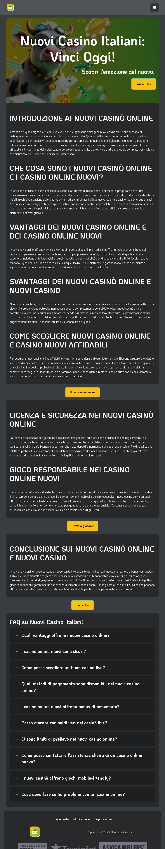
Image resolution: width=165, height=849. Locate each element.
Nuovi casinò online (82, 392)
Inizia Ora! (82, 605)
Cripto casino (103, 819)
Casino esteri (61, 819)
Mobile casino (82, 819)
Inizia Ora (143, 84)
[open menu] (154, 7)
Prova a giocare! (83, 526)
